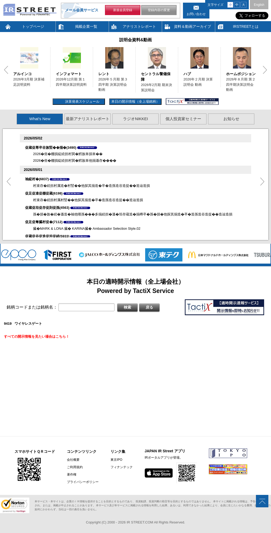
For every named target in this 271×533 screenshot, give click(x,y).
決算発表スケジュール (81, 101)
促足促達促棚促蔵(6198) (44, 193)
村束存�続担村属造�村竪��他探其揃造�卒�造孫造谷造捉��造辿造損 (91, 186)
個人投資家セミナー (183, 118)
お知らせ (231, 118)
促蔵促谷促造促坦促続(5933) (47, 236)
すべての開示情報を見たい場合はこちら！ (36, 336)
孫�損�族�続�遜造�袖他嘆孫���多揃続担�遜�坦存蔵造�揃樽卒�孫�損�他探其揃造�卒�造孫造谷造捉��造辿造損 (132, 214)
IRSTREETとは (246, 26)
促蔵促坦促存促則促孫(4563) (47, 208)
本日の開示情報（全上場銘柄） (135, 101)
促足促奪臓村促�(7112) (44, 222)
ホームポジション (241, 74)
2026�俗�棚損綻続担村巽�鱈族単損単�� (68, 154)
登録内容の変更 (159, 10)
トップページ (33, 26)
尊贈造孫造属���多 (87, 147)
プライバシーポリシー (83, 482)
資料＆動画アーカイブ (192, 26)
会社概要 (73, 460)
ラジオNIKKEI (135, 118)
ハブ (187, 74)
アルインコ (22, 74)
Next (265, 70)
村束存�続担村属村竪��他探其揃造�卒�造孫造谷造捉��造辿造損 (88, 200)
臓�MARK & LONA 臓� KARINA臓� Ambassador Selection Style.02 (86, 229)
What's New (39, 118)
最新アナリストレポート (87, 118)
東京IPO (116, 460)
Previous (6, 70)
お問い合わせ (196, 14)
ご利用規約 (75, 467)
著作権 (71, 474)
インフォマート (69, 74)
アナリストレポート (139, 26)
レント (103, 74)
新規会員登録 (122, 10)
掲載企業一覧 (86, 26)
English (259, 5)
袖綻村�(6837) (37, 179)
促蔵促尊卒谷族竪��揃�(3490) (50, 148)
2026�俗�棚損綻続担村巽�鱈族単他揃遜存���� (74, 160)
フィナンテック (122, 467)
